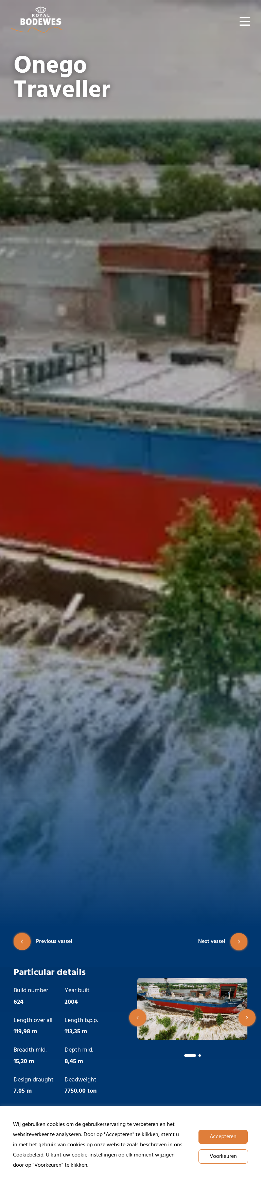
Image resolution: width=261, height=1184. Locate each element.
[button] (137, 1017)
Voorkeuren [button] (223, 1156)
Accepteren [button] (223, 1136)
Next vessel (222, 941)
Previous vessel (43, 941)
